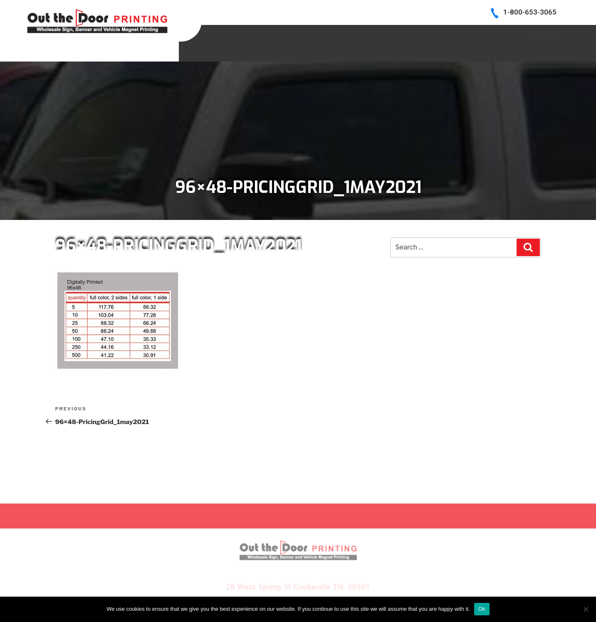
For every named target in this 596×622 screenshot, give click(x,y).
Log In (550, 32)
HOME (251, 32)
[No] (585, 609)
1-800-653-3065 (529, 12)
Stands (547, 51)
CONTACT (502, 32)
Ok (481, 609)
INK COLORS (445, 32)
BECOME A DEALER (376, 32)
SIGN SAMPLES (303, 32)
